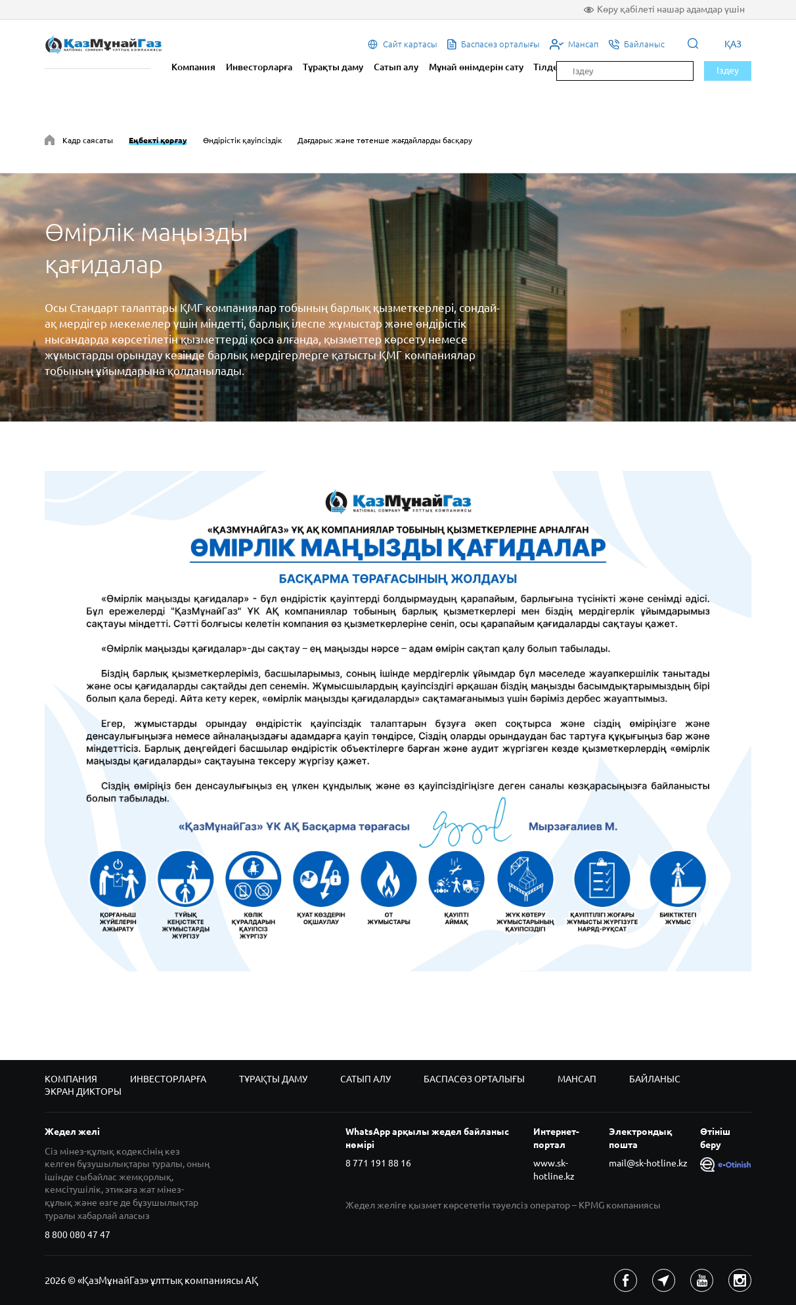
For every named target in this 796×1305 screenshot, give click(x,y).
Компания (193, 67)
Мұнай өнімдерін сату (476, 67)
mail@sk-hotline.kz (648, 1163)
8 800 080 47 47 (77, 1234)
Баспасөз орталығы (474, 1079)
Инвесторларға (259, 67)
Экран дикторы (83, 1091)
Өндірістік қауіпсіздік (242, 140)
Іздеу (728, 70)
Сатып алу (396, 67)
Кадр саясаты (87, 140)
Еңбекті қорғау (158, 140)
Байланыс (654, 1079)
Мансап (577, 1079)
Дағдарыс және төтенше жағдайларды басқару (385, 140)
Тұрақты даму (333, 67)
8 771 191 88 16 (378, 1163)
